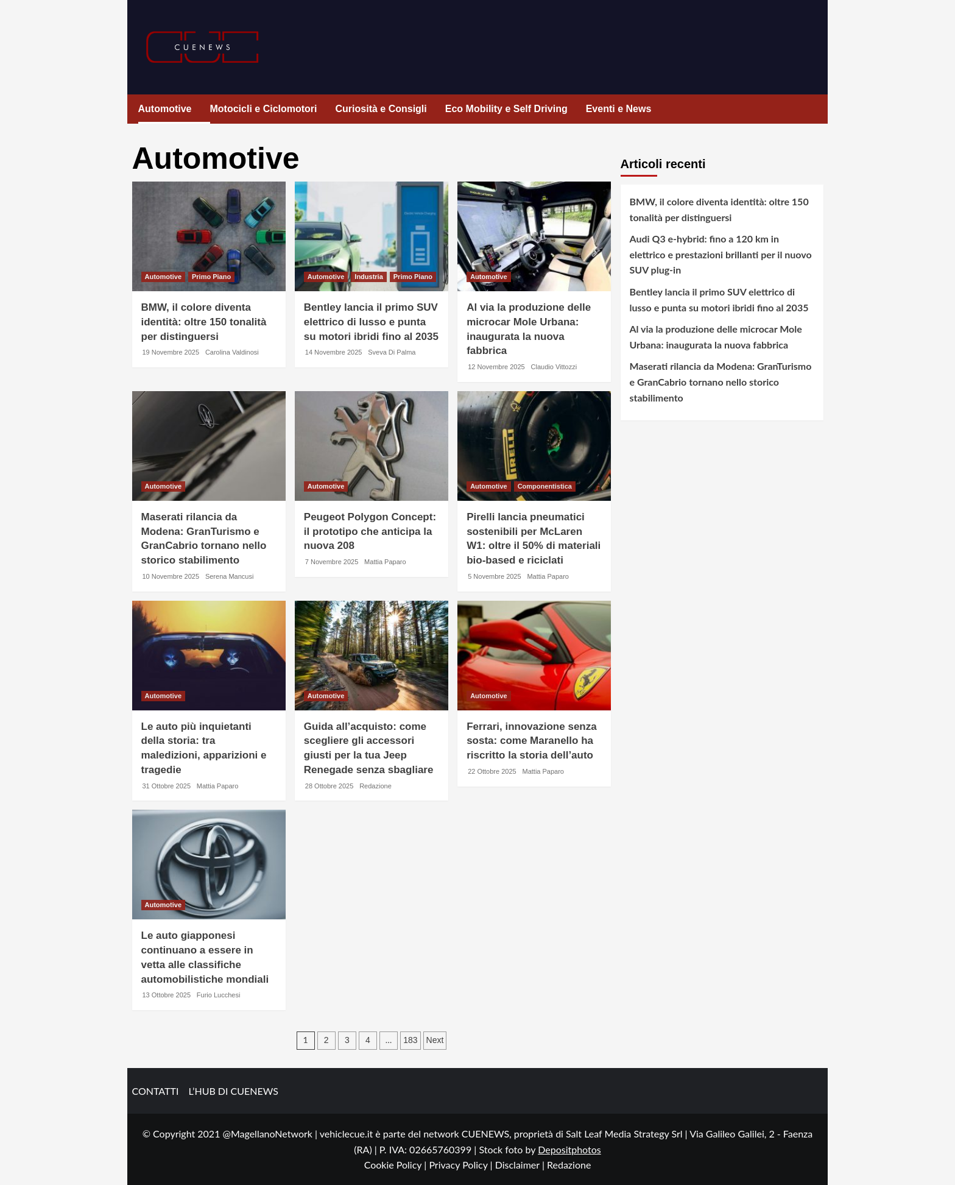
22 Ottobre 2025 (492, 771)
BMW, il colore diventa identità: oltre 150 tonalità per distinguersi (204, 322)
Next (435, 1040)
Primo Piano (211, 276)
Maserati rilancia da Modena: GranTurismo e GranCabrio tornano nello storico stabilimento (721, 381)
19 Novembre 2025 (171, 352)
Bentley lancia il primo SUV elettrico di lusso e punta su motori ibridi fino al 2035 (371, 322)
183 (410, 1040)
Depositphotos (569, 1149)
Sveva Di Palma (391, 352)
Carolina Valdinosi (232, 352)
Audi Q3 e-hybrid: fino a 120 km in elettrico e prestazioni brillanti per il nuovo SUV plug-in (721, 254)
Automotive (165, 109)
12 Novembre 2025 (496, 366)
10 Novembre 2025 (171, 576)
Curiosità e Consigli (381, 109)
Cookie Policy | (396, 1164)
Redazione (375, 786)
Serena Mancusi (229, 576)
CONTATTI (155, 1091)
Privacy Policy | (462, 1164)
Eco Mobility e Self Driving (506, 109)
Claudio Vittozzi (554, 366)
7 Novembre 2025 (331, 561)
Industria (368, 276)
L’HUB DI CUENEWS (233, 1091)
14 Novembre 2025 (333, 352)
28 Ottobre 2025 (329, 786)
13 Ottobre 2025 (167, 995)
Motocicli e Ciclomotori (263, 109)
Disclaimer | (521, 1164)
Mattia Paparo (385, 561)
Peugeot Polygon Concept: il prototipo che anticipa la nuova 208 (370, 531)
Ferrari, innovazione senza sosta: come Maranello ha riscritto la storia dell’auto (532, 741)
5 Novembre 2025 (494, 576)
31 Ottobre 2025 (167, 786)
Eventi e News (619, 109)
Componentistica (545, 486)
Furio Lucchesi (219, 995)
